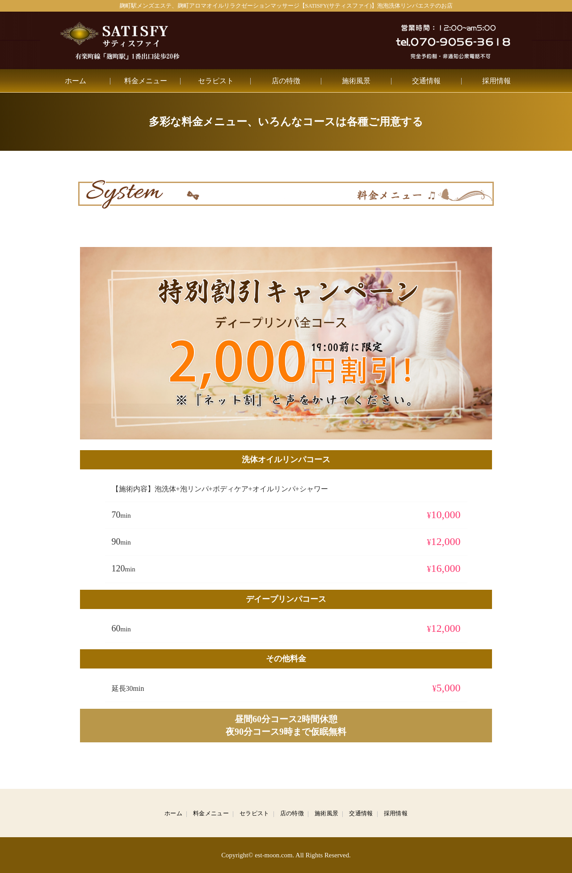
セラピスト (216, 81)
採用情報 (496, 81)
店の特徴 (286, 81)
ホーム (75, 81)
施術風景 (356, 81)
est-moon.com (273, 855)
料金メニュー (145, 81)
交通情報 (426, 81)
